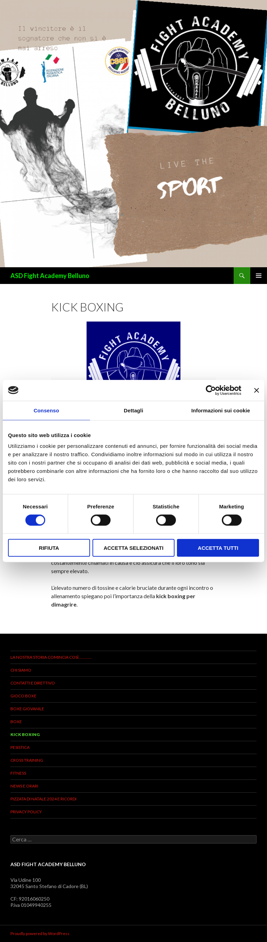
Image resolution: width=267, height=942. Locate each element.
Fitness (18, 773)
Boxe (16, 721)
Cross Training (26, 760)
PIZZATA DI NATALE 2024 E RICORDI (43, 798)
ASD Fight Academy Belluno (49, 275)
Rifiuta (49, 548)
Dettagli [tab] (133, 410)
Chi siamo (20, 670)
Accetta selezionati (133, 548)
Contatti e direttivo (32, 683)
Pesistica (20, 747)
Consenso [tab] (46, 410)
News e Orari (24, 786)
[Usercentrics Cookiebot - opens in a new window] (210, 390)
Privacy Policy (26, 811)
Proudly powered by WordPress (40, 933)
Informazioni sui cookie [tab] (220, 410)
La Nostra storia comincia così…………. (51, 657)
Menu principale (258, 275)
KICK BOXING (25, 734)
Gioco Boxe (23, 695)
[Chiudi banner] (256, 390)
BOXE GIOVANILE (27, 708)
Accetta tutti (218, 548)
